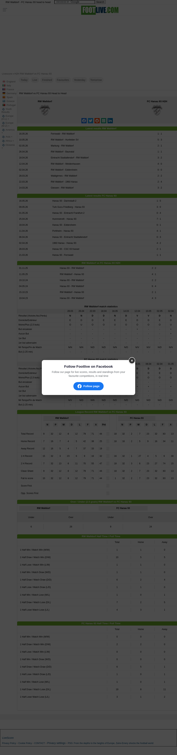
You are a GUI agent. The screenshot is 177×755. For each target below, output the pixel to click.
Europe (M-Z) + (7, 124)
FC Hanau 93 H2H (157, 101)
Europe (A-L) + (7, 117)
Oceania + (8, 146)
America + (8, 131)
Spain (10, 97)
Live (34, 79)
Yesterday (80, 79)
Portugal (11, 105)
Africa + (7, 140)
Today (24, 79)
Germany (11, 93)
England (11, 81)
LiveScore (8, 737)
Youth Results (6, 110)
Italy (9, 85)
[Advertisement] (84, 42)
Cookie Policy (25, 743)
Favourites (63, 79)
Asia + (7, 136)
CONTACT (39, 743)
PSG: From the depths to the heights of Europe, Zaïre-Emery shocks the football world (110, 743)
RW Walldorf (45, 101)
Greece (11, 101)
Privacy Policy (9, 743)
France (10, 89)
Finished (47, 79)
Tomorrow (96, 79)
